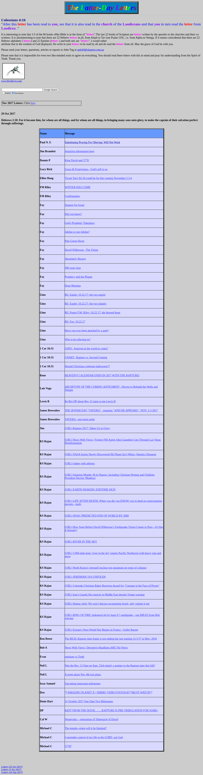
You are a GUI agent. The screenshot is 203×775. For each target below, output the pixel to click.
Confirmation (72, 196)
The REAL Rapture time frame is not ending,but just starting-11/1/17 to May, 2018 (111, 638)
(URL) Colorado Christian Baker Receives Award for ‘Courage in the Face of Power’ (112, 585)
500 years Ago (73, 267)
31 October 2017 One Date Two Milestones (89, 701)
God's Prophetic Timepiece (80, 223)
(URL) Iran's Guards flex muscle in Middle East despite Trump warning (105, 594)
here (33, 103)
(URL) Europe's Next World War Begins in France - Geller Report (101, 629)
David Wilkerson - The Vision (81, 249)
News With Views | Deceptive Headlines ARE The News (96, 647)
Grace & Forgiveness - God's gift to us (86, 169)
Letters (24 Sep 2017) (12, 772)
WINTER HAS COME (78, 187)
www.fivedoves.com (11, 81)
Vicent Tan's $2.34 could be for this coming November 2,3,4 (98, 178)
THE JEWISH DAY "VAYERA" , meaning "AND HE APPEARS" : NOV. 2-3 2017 (111, 410)
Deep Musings (73, 285)
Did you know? (73, 214)
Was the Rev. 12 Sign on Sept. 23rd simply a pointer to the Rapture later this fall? (110, 665)
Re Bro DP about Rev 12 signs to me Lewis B (90, 401)
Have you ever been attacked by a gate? (87, 330)
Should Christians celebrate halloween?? (87, 366)
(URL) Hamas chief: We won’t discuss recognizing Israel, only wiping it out (107, 603)
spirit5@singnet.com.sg (90, 49)
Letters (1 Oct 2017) (11, 769)
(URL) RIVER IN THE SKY (81, 541)
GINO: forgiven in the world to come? (86, 348)
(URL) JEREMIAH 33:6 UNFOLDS (85, 576)
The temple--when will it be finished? (86, 728)
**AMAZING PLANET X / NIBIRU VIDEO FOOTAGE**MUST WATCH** (108, 692)
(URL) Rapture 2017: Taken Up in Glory (87, 428)
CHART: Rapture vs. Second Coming (86, 357)
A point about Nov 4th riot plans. (83, 674)
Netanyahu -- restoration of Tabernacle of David (91, 719)
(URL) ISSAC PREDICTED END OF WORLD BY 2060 (97, 515)
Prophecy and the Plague (78, 276)
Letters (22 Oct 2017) (12, 766)
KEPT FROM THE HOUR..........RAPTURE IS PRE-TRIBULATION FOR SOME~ (112, 710)
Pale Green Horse (74, 241)
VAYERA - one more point (80, 419)
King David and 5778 (77, 160)
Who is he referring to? (78, 339)
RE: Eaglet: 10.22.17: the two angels (85, 294)
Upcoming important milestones (83, 683)
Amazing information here (79, 151)
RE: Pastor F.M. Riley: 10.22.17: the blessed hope (92, 312)
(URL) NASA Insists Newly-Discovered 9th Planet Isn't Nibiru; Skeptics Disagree (110, 454)
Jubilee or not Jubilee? (77, 231)
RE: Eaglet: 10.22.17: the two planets (85, 303)
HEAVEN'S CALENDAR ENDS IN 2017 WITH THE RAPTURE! (102, 375)
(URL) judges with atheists (80, 463)
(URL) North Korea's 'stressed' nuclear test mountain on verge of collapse (105, 567)
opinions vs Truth (74, 656)
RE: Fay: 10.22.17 (75, 321)
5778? (68, 746)
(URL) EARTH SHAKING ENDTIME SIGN (90, 489)
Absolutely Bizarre (75, 258)
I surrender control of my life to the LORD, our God (94, 737)
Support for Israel (74, 205)
